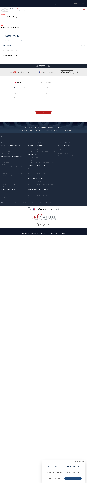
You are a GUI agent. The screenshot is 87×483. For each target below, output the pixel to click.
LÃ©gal (53, 233)
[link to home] (15, 10)
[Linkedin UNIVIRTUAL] (48, 225)
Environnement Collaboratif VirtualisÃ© (11, 166)
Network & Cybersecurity (7, 175)
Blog (39, 202)
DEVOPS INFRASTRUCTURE (8, 181)
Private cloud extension (7, 177)
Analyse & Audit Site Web (34, 157)
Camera (3, 197)
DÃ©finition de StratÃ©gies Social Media (38, 195)
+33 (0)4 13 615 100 (49, 72)
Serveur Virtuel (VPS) (6, 160)
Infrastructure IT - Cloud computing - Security (13, 149)
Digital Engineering (6, 153)
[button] (41, 82)
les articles (8, 45)
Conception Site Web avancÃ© (36, 160)
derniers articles (11, 36)
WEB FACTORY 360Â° (64, 145)
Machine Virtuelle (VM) (7, 162)
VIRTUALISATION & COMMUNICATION (11, 156)
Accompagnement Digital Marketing (67, 155)
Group (32, 202)
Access (3, 193)
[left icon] (15, 82)
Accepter (73, 478)
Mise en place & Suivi (33, 175)
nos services (10, 55)
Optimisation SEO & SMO (64, 158)
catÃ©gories (10, 51)
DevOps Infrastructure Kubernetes (10, 184)
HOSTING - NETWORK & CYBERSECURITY (12, 170)
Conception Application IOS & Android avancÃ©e (41, 162)
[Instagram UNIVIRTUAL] (43, 225)
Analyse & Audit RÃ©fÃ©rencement (37, 182)
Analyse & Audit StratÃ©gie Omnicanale (38, 171)
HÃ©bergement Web (63, 153)
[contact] (57, 209)
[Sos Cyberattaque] (62, 3)
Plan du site (81, 230)
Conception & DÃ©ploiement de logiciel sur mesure (41, 151)
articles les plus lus (13, 41)
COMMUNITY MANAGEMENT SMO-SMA (38, 189)
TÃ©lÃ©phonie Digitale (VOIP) (9, 164)
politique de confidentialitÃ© (71, 472)
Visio (2, 195)
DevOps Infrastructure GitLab (9, 186)
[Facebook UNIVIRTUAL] (39, 225)
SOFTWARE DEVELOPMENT (35, 145)
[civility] (17, 88)
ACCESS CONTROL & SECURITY (10, 189)
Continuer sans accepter (79, 461)
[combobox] (28, 82)
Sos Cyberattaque (9, 202)
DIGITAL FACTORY (65, 142)
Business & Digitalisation (7, 151)
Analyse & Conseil (62, 149)
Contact (48, 202)
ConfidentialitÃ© (60, 233)
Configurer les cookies (54, 478)
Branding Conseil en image (35, 168)
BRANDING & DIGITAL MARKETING (37, 165)
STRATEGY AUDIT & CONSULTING (10, 145)
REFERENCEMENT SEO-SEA (35, 178)
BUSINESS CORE (7, 142)
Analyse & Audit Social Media (35, 193)
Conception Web (62, 151)
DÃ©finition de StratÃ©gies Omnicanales (38, 173)
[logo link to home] (44, 216)
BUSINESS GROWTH (35, 142)
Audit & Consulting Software (35, 149)
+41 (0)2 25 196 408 (24, 72)
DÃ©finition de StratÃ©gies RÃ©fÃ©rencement (40, 184)
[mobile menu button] (84, 10)
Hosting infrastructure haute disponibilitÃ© (12, 173)
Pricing (23, 202)
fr (84, 3)
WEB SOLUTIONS (32, 154)
